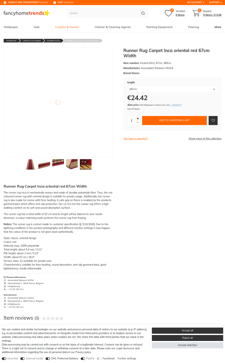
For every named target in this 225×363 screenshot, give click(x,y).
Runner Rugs (53, 41)
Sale (37, 27)
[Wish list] (175, 13)
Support (214, 2)
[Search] (143, 13)
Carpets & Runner (67, 27)
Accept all (187, 330)
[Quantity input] (131, 120)
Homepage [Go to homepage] (11, 41)
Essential (13, 358)
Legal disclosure (125, 348)
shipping (66, 2)
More (218, 27)
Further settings (127, 358)
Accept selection (187, 345)
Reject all (187, 338)
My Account (194, 2)
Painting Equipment (159, 27)
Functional (108, 358)
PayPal (90, 358)
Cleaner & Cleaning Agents (113, 27)
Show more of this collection (205, 138)
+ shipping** (176, 105)
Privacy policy (83, 352)
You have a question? (135, 138)
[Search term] (102, 13)
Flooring (193, 27)
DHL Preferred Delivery (64, 358)
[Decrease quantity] (138, 122)
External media (34, 358)
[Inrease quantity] (138, 119)
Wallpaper (11, 27)
